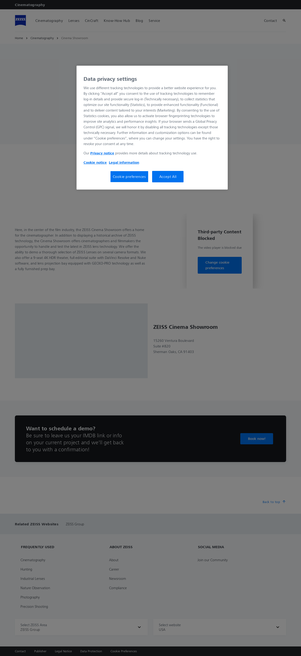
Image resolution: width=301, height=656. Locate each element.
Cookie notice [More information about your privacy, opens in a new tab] (95, 162)
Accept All (168, 176)
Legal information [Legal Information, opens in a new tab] (124, 162)
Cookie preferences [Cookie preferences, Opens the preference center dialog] (129, 176)
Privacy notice (102, 153)
